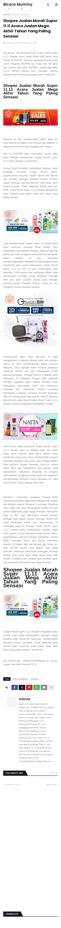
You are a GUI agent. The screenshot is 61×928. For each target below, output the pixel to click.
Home (6, 14)
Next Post (51, 784)
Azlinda (24, 699)
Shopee (34, 679)
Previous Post (12, 784)
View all (54, 773)
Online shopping (20, 14)
